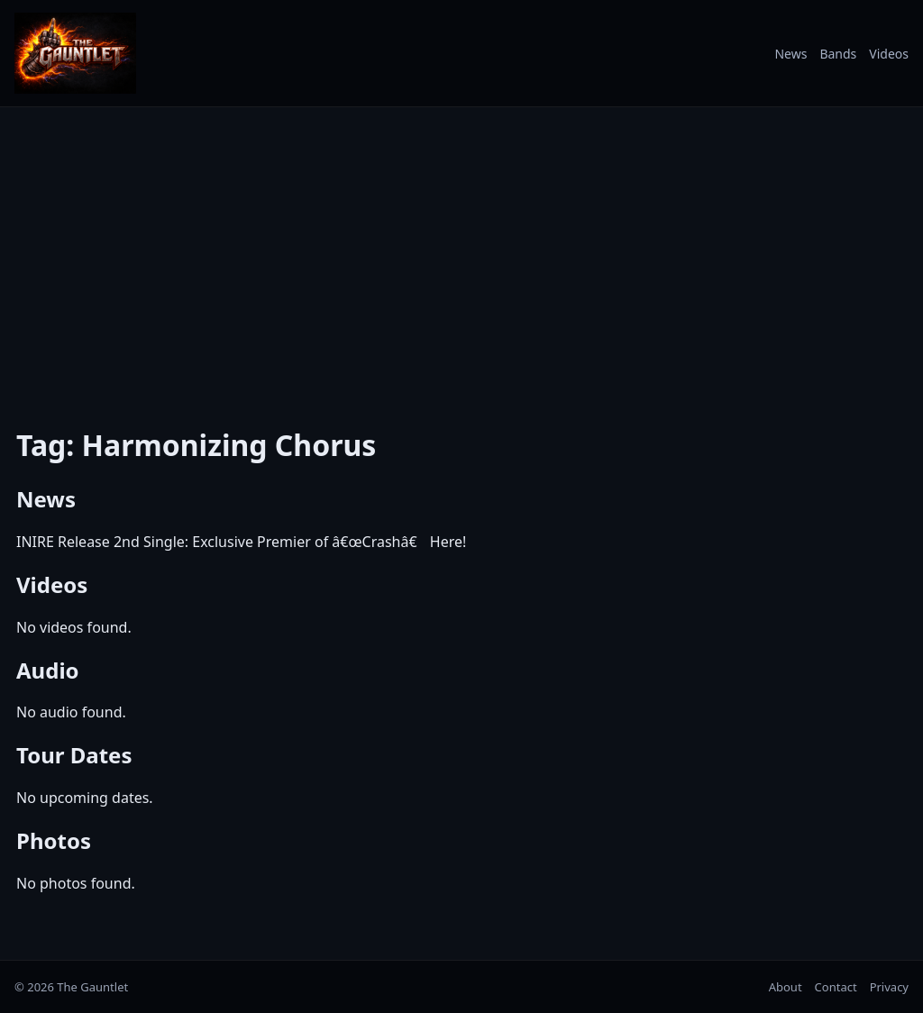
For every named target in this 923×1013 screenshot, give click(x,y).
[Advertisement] (461, 255)
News (790, 53)
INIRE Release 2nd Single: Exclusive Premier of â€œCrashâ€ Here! (241, 542)
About (785, 987)
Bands (837, 53)
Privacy (889, 987)
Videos (889, 53)
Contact (836, 987)
